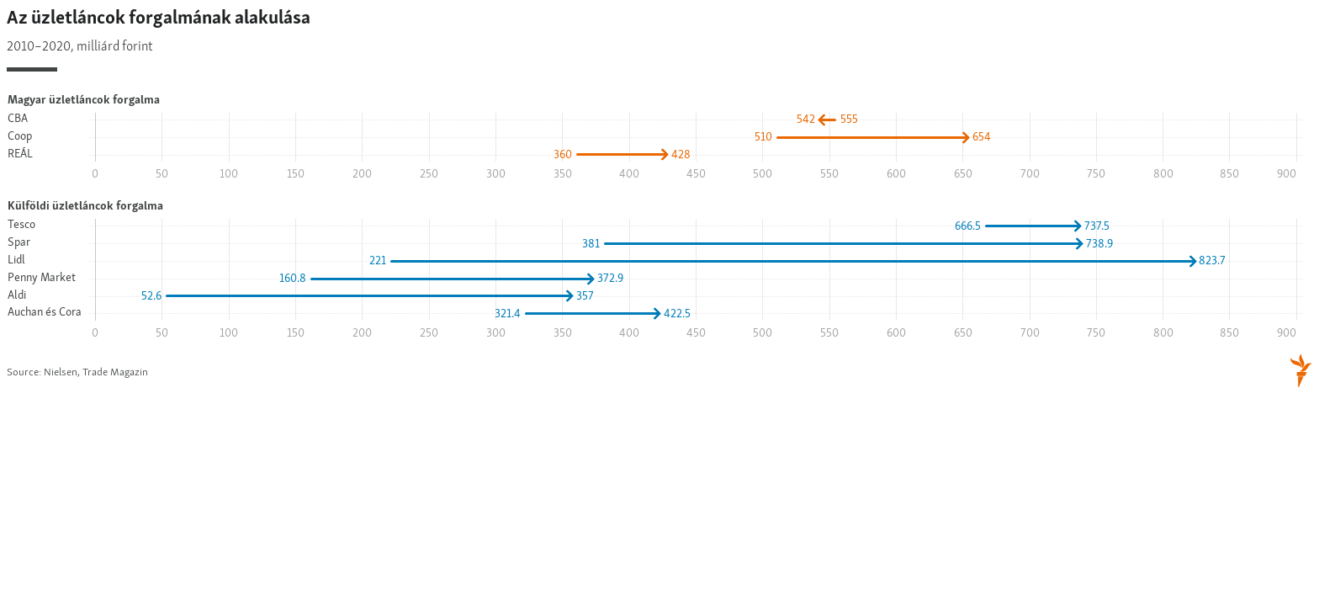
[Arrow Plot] (659, 199)
